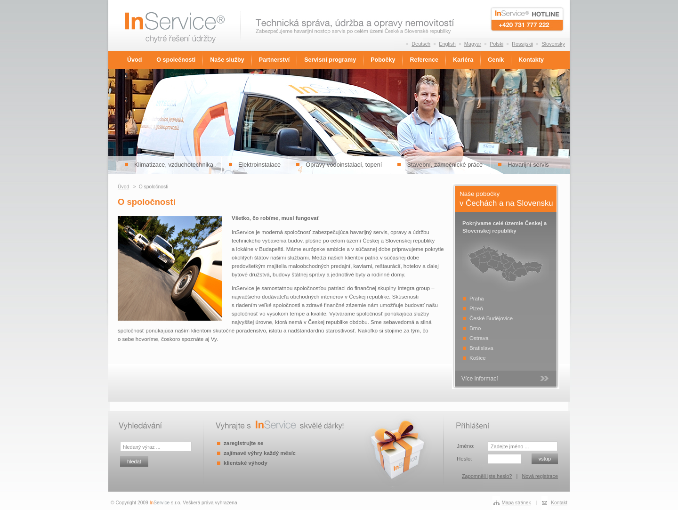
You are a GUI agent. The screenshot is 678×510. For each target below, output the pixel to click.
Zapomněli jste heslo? (487, 476)
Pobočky (383, 60)
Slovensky (553, 44)
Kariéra (463, 60)
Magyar (472, 44)
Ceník (496, 60)
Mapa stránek (516, 502)
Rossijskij (522, 44)
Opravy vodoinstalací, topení (344, 164)
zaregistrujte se (243, 443)
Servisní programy (330, 60)
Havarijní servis (528, 164)
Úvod (134, 60)
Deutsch (421, 44)
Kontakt (559, 502)
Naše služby (227, 60)
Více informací (479, 378)
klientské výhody (245, 463)
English (447, 44)
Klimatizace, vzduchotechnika (173, 164)
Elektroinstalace (259, 164)
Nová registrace (540, 476)
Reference (424, 60)
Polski (496, 44)
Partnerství (274, 60)
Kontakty (531, 60)
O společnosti (175, 60)
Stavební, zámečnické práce (445, 164)
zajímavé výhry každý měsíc (260, 453)
